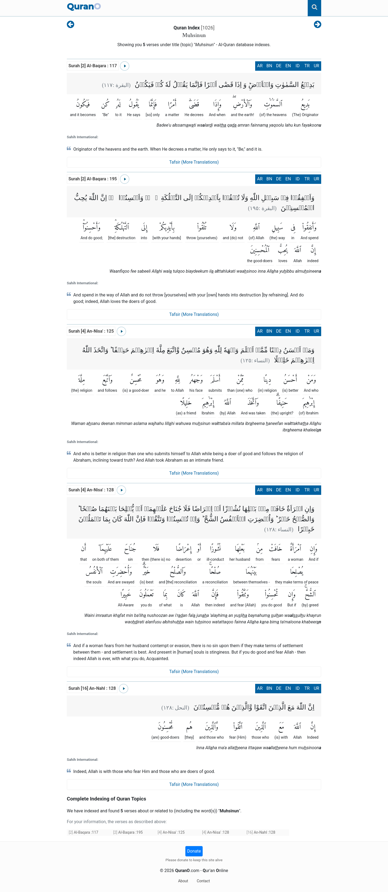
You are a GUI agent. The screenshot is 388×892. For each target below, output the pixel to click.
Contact (203, 881)
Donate (194, 851)
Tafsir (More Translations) (194, 162)
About (183, 881)
